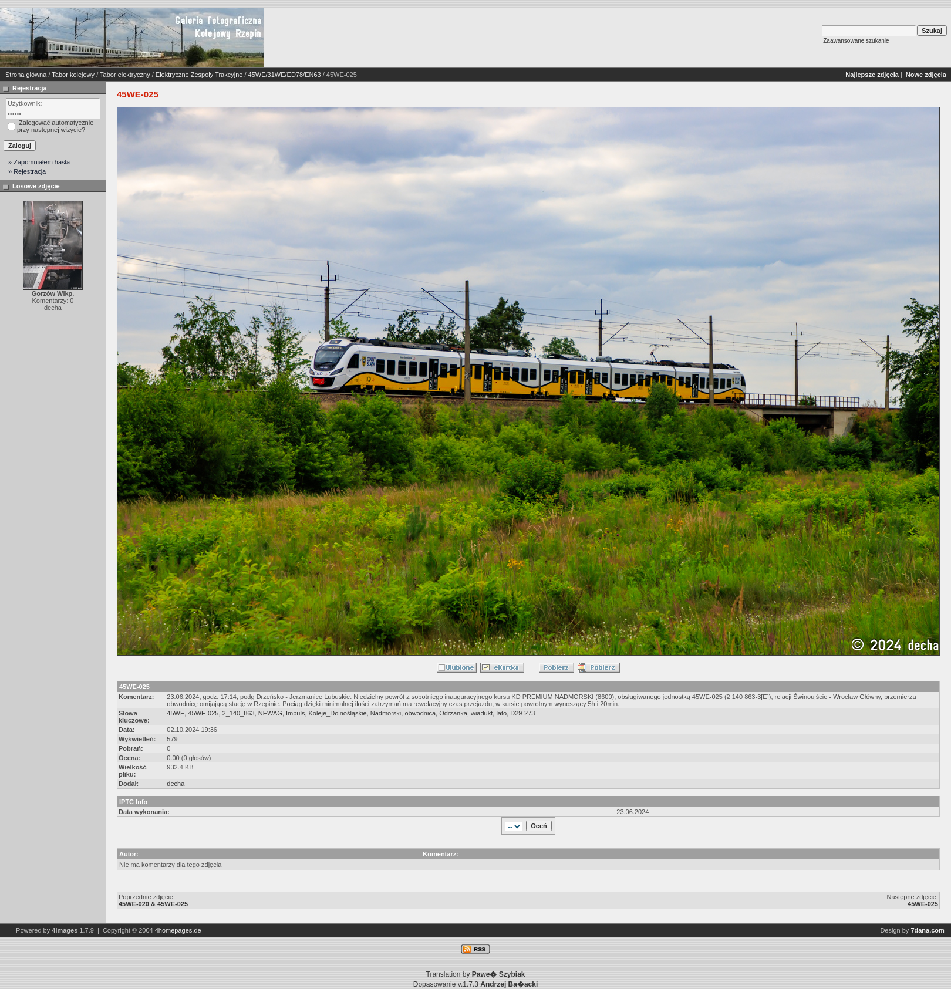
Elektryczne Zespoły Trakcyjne (199, 74)
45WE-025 (203, 713)
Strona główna (25, 74)
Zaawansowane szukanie (856, 41)
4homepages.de (178, 930)
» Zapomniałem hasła (39, 162)
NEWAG (270, 713)
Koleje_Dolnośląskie (338, 713)
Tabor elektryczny (125, 74)
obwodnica (420, 713)
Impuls (295, 713)
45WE (175, 713)
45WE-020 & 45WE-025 (153, 903)
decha (175, 783)
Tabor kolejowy (73, 74)
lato (501, 713)
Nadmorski (386, 713)
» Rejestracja (27, 171)
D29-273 (522, 713)
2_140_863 (238, 713)
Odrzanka (453, 713)
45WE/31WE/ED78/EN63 (284, 74)
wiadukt (482, 713)
